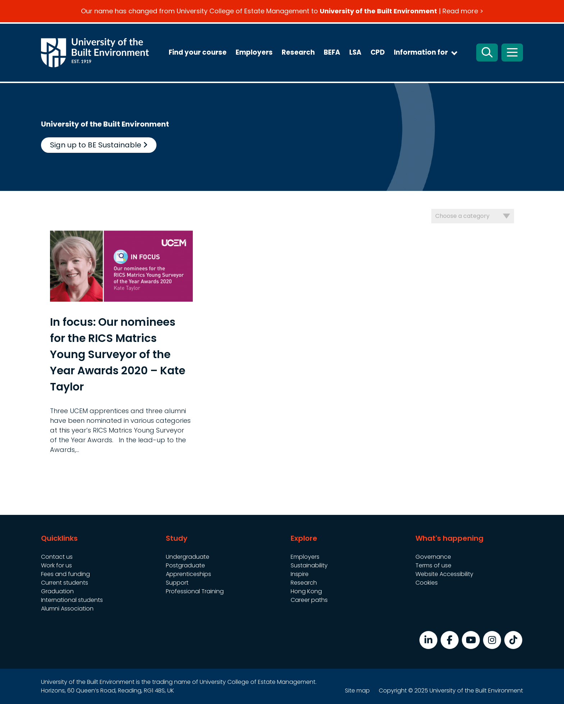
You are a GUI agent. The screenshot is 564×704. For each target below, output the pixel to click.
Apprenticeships (188, 574)
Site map (357, 690)
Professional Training (195, 591)
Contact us (57, 557)
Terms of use (433, 565)
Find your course (198, 52)
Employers (254, 52)
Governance (433, 557)
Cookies (426, 583)
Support (177, 583)
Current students (64, 583)
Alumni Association (67, 608)
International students (72, 600)
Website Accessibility (444, 574)
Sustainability (309, 565)
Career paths (309, 600)
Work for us (56, 565)
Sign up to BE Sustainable (98, 145)
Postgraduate (185, 565)
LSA (355, 52)
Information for (421, 52)
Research (298, 52)
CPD (377, 52)
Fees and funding (65, 574)
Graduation (57, 591)
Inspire (300, 574)
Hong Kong (306, 591)
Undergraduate (187, 557)
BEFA (332, 52)
